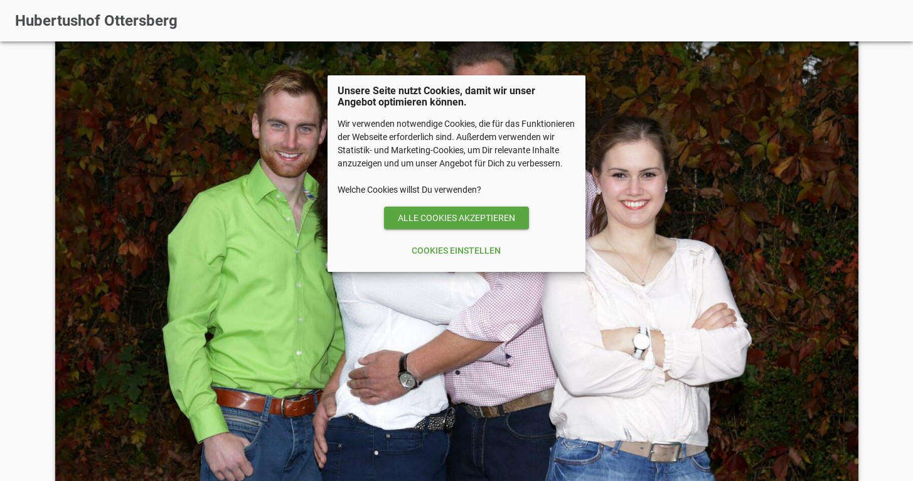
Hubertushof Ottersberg (96, 21)
